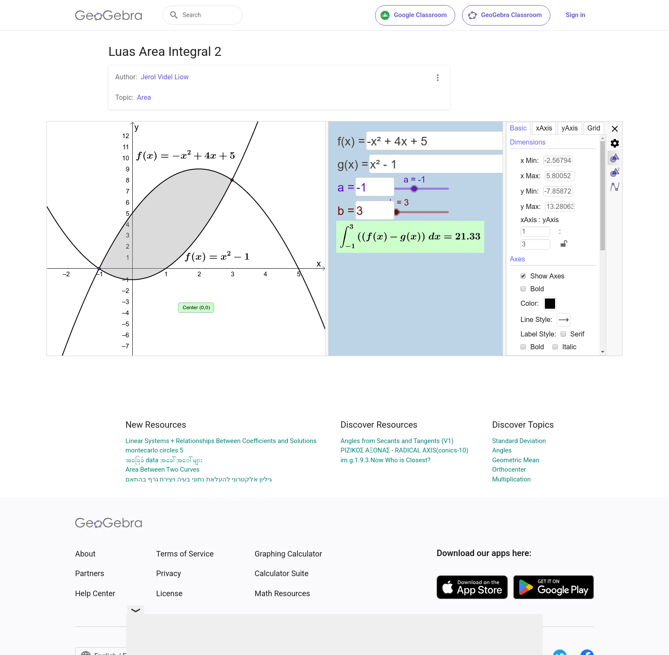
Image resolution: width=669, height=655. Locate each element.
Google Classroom (413, 15)
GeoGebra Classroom (504, 15)
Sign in (575, 15)
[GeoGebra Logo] (108, 15)
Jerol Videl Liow (165, 77)
